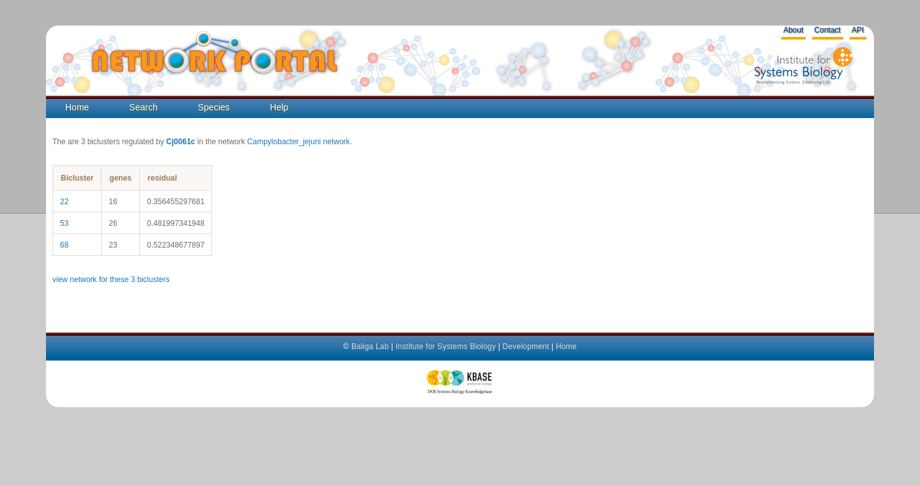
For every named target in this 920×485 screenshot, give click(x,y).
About (793, 30)
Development (526, 346)
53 (64, 223)
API (858, 30)
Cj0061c (180, 141)
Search (143, 107)
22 (64, 201)
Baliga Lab (370, 346)
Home (77, 107)
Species (214, 107)
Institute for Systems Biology (445, 346)
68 (64, 245)
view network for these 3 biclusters (110, 279)
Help (279, 107)
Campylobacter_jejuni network (298, 141)
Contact (827, 30)
